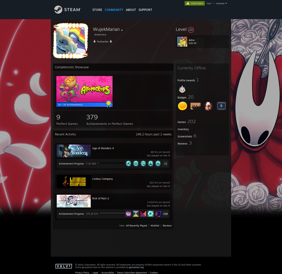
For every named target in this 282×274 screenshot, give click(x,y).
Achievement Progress (71, 163)
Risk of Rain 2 (100, 198)
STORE (97, 10)
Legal (95, 272)
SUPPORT (145, 10)
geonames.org (136, 267)
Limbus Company (102, 178)
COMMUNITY (114, 10)
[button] (202, 29)
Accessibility (107, 272)
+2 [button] (165, 163)
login (209, 3)
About (131, 10)
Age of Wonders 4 (103, 148)
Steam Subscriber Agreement (132, 272)
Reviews (167, 225)
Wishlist (155, 225)
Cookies (154, 272)
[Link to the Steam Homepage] (70, 12)
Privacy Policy (82, 272)
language (220, 3)
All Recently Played (136, 225)
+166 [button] (165, 213)
